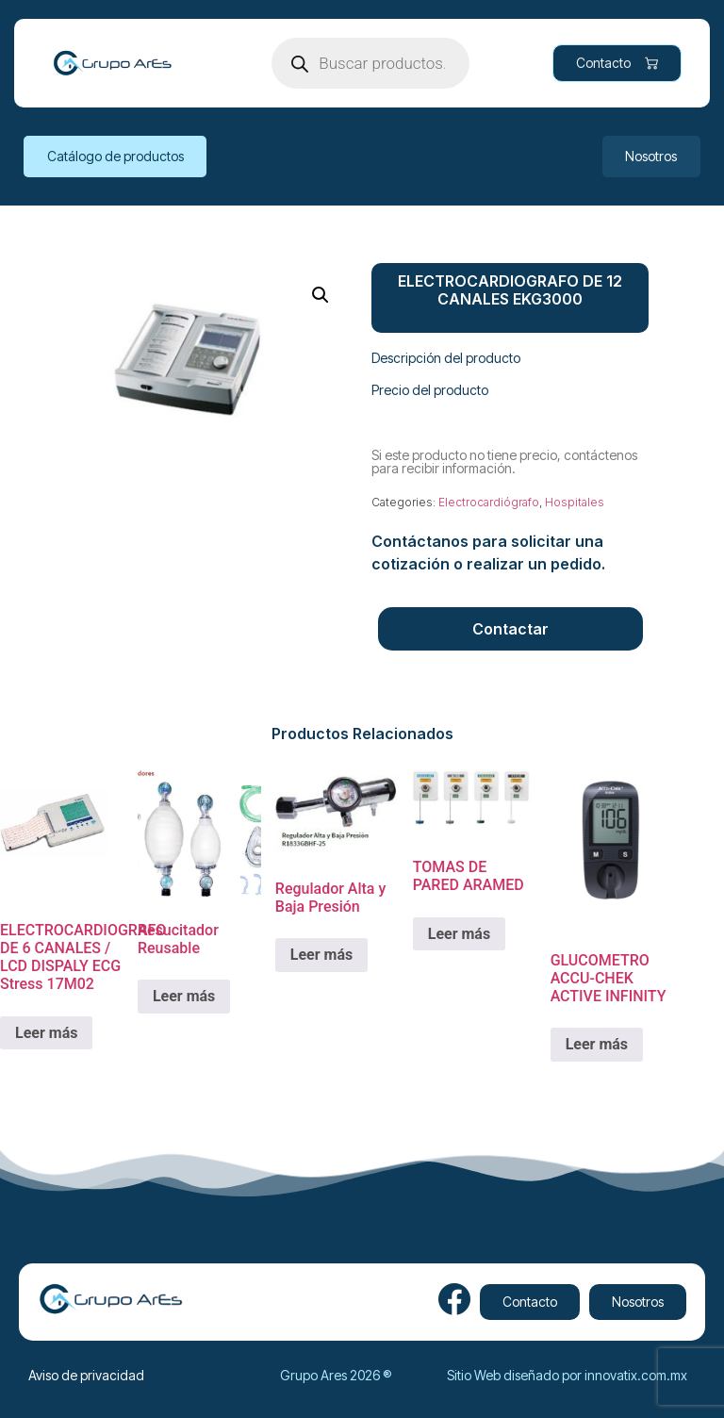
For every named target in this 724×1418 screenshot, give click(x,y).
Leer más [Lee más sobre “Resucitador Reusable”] (184, 996)
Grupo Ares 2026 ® (335, 1375)
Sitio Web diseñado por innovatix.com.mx (567, 1375)
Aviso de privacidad (86, 1375)
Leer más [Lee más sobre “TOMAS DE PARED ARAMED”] (459, 934)
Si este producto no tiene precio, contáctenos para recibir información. (504, 461)
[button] (320, 295)
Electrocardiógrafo (488, 502)
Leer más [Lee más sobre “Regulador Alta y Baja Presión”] (321, 955)
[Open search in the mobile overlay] (370, 63)
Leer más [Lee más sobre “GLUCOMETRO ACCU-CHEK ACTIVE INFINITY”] (597, 1044)
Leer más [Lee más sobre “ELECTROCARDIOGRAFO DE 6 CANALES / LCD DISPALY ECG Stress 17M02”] (46, 1033)
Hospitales (574, 502)
